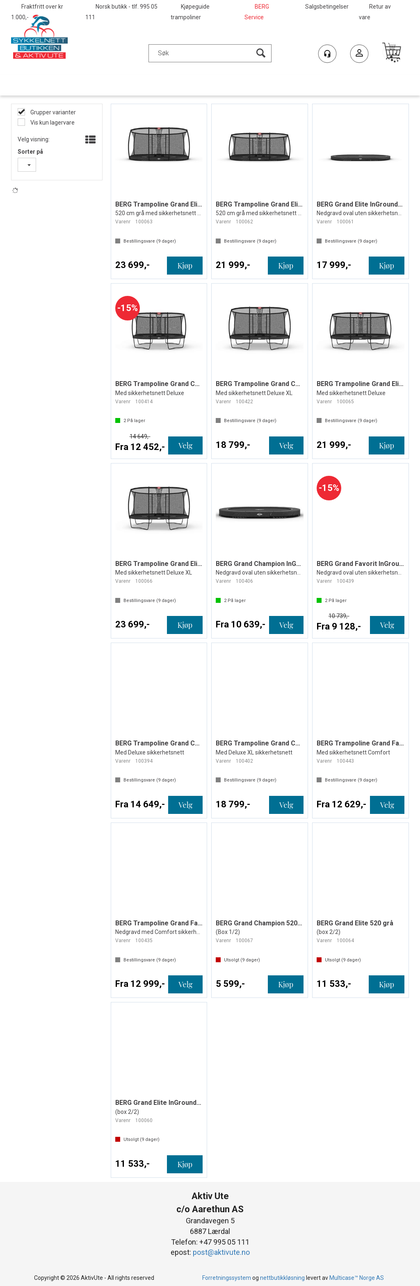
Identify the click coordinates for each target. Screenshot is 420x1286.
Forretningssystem (226, 1278)
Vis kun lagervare (52, 122)
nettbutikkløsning (282, 1278)
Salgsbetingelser (327, 6)
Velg (185, 445)
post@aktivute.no (221, 1252)
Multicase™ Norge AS (356, 1278)
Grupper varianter (52, 112)
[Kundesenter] (327, 54)
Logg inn (359, 55)
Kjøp (184, 265)
